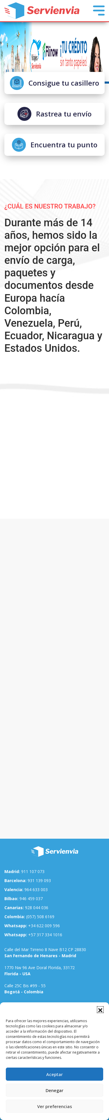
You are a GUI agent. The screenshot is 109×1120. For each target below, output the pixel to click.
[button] (100, 1010)
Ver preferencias (54, 1106)
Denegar (54, 1090)
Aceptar (54, 1074)
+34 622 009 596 (32, 925)
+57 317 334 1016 (33, 934)
